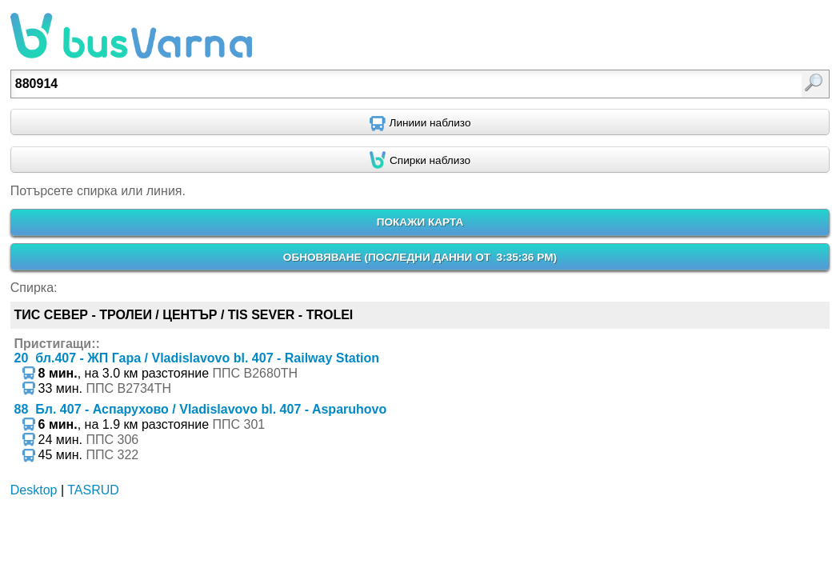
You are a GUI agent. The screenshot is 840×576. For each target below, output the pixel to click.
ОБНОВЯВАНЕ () (420, 257)
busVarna (131, 36)
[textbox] (361, 84)
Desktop (34, 490)
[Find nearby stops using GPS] (420, 160)
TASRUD (93, 490)
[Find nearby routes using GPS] (420, 122)
